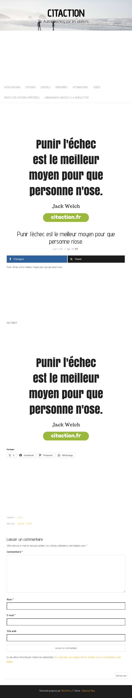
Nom (10, 599)
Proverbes (61, 87)
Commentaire (15, 551)
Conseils (45, 87)
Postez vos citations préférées (22, 97)
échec (29, 523)
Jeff (76, 249)
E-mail (11, 615)
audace (20, 523)
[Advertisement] (66, 56)
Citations (30, 87)
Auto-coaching (12, 87)
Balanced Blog (88, 690)
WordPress (66, 690)
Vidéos (96, 87)
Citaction (65, 13)
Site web (11, 631)
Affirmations (80, 87)
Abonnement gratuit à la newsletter (67, 97)
